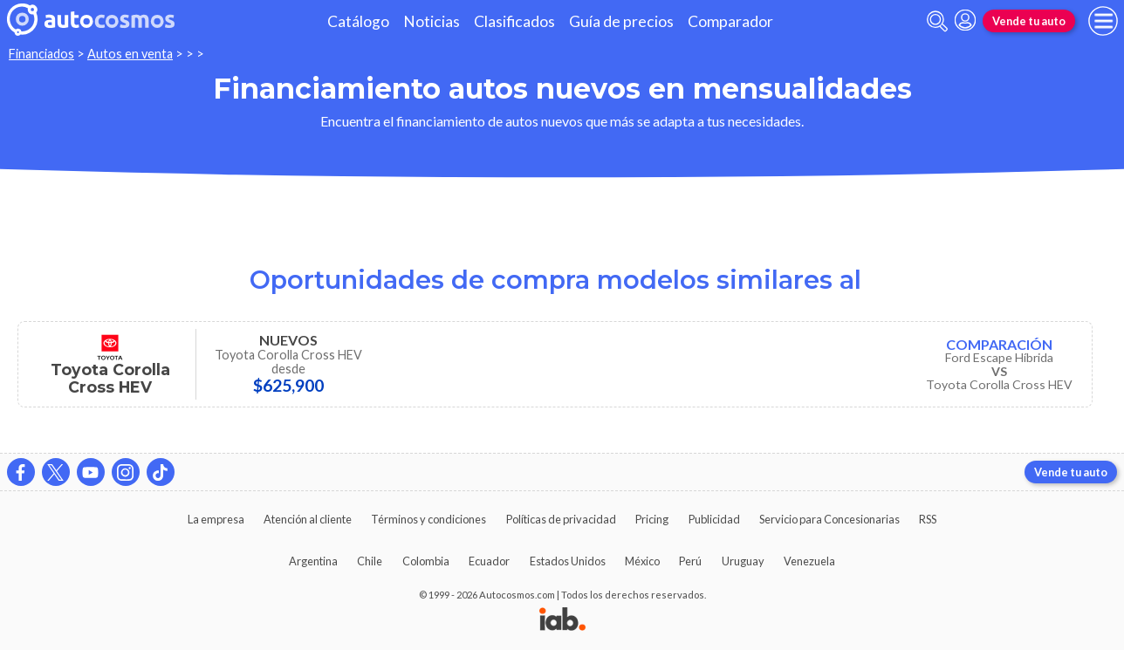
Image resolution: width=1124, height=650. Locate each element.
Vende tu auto (1029, 21)
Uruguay (743, 561)
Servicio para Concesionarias (829, 519)
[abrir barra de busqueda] (937, 21)
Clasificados (514, 21)
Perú (690, 561)
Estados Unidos (568, 561)
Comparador (730, 21)
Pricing (651, 519)
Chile (369, 561)
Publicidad (714, 519)
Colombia (425, 561)
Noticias (431, 21)
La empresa (216, 519)
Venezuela (809, 561)
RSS (927, 519)
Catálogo (358, 21)
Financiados (41, 53)
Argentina (313, 561)
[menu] (1103, 21)
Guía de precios (621, 21)
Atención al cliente (308, 519)
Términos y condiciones (428, 519)
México (642, 561)
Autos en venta (130, 53)
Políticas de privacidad (561, 519)
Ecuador (489, 561)
